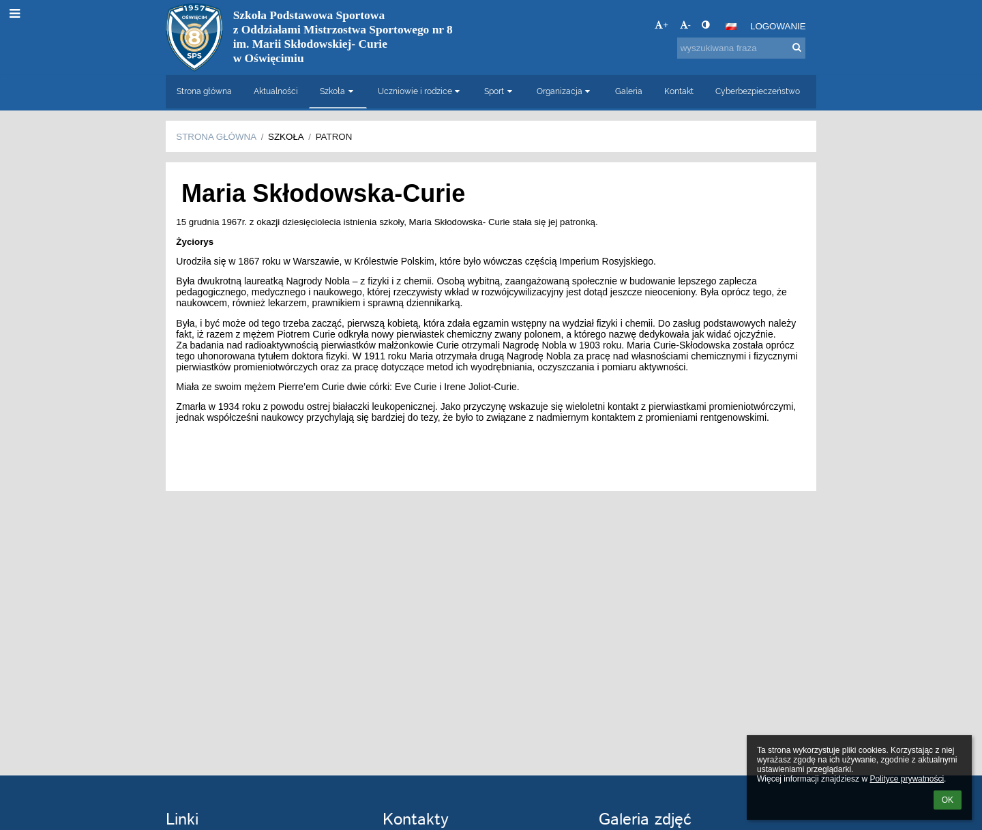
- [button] (685, 25)
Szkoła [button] (338, 91)
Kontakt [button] (679, 91)
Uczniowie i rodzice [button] (420, 91)
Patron (334, 137)
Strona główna (216, 137)
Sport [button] (499, 91)
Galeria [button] (628, 91)
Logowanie (778, 26)
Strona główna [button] (204, 91)
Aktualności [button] (276, 91)
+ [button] (661, 25)
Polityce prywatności (906, 779)
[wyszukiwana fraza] (741, 48)
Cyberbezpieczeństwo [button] (757, 91)
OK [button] (947, 800)
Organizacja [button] (565, 91)
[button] (731, 26)
